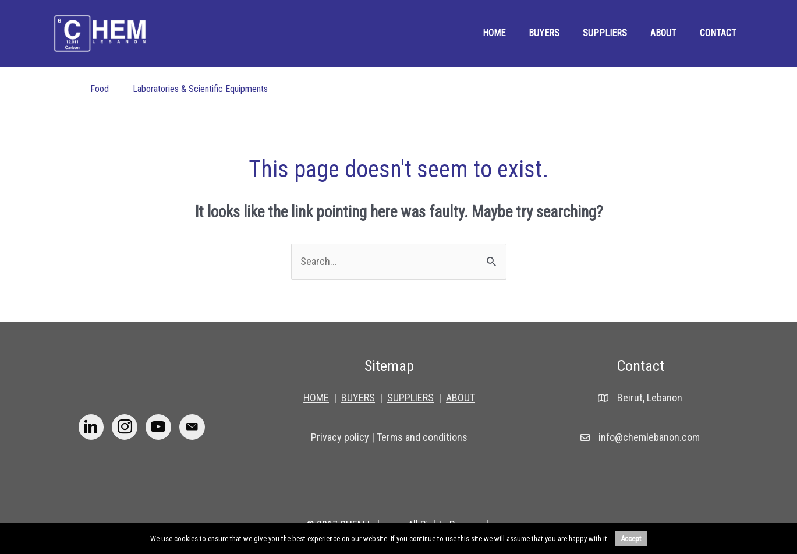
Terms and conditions (422, 437)
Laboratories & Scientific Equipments (200, 88)
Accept (631, 538)
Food (99, 88)
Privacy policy (340, 437)
